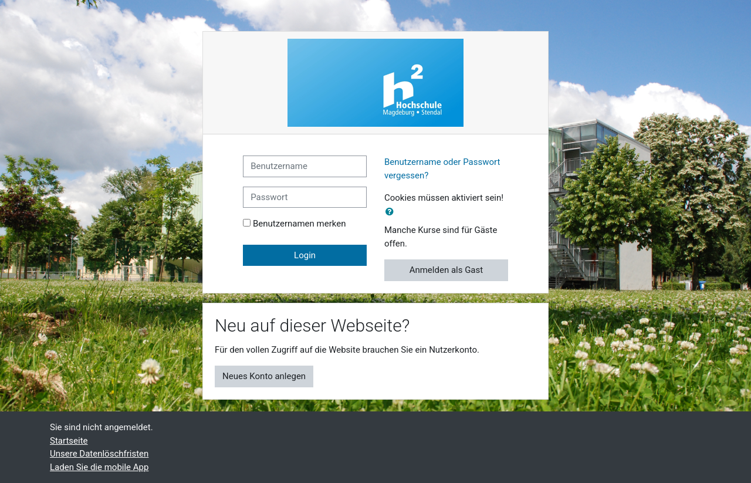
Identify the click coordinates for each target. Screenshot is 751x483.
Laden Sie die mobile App (99, 467)
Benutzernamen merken (299, 223)
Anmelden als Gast (446, 270)
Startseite (69, 440)
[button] (392, 212)
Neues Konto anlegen (264, 376)
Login (305, 255)
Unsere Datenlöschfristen (99, 453)
